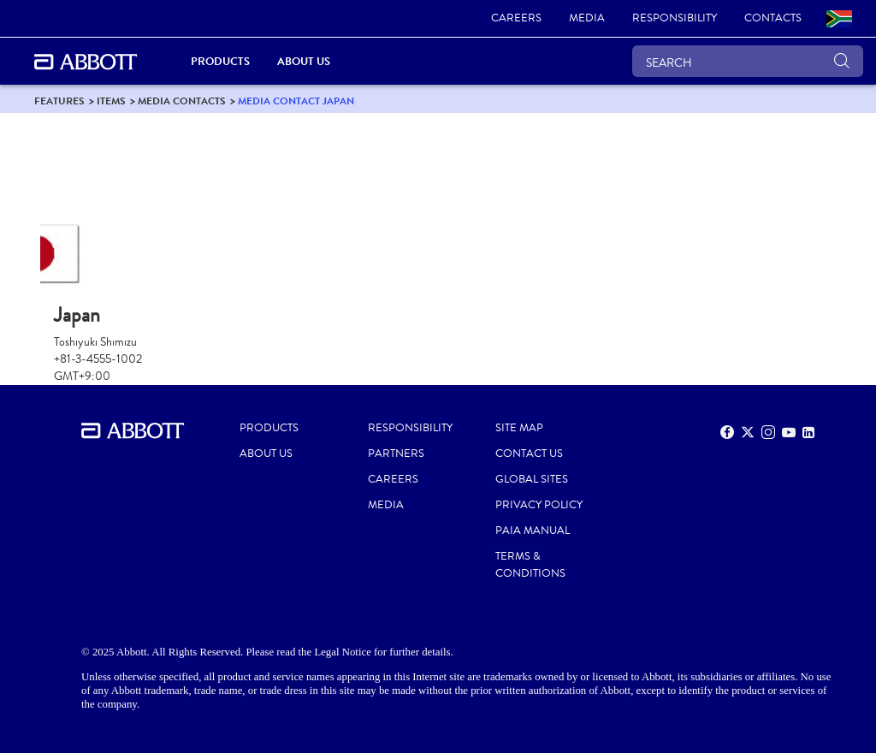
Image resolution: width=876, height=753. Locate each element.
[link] (516, 19)
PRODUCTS (269, 428)
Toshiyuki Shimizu (95, 342)
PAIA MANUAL (532, 530)
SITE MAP (519, 428)
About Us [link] (303, 61)
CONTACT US (529, 453)
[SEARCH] (747, 61)
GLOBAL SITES (531, 479)
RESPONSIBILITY (410, 428)
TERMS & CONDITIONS (530, 564)
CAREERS (393, 479)
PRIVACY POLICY (539, 505)
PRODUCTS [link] (220, 61)
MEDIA (386, 505)
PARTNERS (396, 453)
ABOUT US (266, 453)
